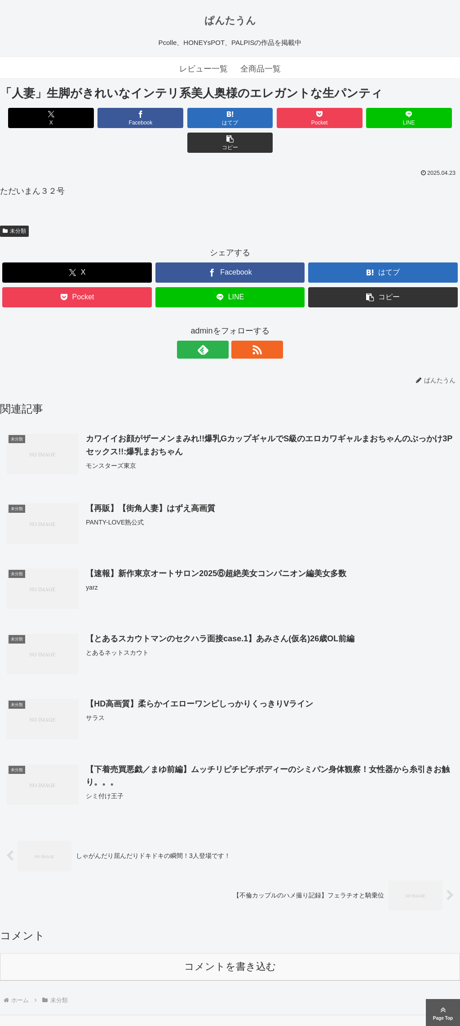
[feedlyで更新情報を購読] (220, 325)
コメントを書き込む (230, 942)
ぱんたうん (230, 20)
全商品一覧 (260, 68)
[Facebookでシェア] (114, 118)
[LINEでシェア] (346, 118)
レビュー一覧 (203, 68)
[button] (423, 118)
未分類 (14, 206)
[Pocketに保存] (268, 118)
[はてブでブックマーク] (191, 118)
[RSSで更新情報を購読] (240, 325)
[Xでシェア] (37, 118)
